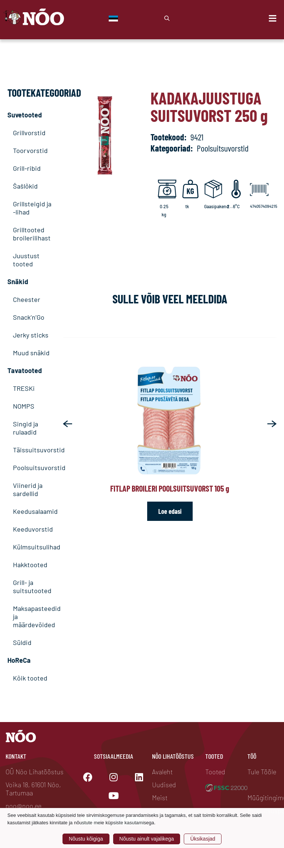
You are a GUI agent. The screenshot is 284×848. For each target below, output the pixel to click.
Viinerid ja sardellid (28, 489)
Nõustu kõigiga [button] (86, 839)
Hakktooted (30, 565)
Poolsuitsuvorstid (32, 467)
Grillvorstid (29, 133)
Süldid (22, 642)
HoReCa (19, 660)
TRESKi (24, 388)
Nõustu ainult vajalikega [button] (146, 839)
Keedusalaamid (32, 511)
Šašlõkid (25, 186)
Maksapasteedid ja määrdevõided (32, 616)
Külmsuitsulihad (32, 547)
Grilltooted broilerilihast (32, 234)
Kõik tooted (30, 678)
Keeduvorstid (32, 529)
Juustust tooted (26, 260)
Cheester (26, 299)
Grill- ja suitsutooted (32, 586)
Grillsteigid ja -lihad (32, 208)
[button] (67, 423)
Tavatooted (24, 370)
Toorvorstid (30, 150)
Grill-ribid (27, 168)
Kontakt (16, 756)
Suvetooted (24, 115)
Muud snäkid (31, 353)
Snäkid (17, 281)
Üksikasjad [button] (202, 839)
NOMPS (23, 406)
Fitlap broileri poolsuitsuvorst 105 (169, 488)
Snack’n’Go (28, 317)
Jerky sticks (30, 335)
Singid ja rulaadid (25, 428)
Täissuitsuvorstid (32, 450)
